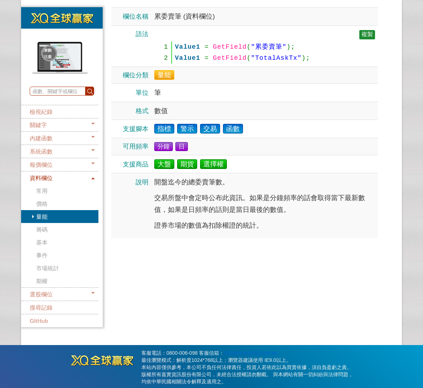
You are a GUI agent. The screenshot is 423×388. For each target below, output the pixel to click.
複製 (367, 34)
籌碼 (42, 229)
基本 (42, 242)
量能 (42, 216)
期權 (42, 280)
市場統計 (47, 268)
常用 (42, 190)
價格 (42, 203)
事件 (42, 255)
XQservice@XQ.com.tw (250, 353)
